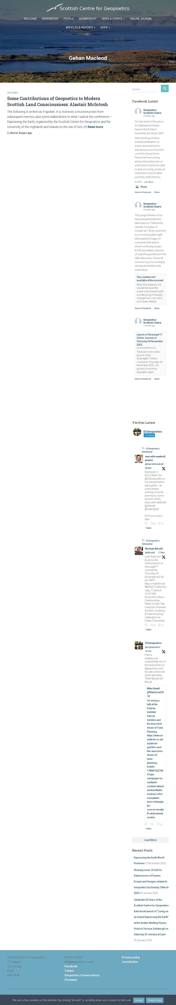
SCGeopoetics (153, 643)
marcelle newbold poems (155, 458)
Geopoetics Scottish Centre (152, 111)
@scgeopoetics (152, 647)
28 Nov (148, 468)
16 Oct (148, 651)
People (68, 18)
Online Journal (141, 18)
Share (157, 192)
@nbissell (150, 552)
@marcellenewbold (154, 464)
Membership (88, 18)
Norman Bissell (154, 548)
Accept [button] (138, 1000)
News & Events (113, 18)
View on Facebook (143, 192)
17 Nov (161, 552)
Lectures (12, 93)
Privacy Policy (154, 1000)
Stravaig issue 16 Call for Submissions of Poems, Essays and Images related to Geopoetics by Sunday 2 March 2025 (151, 881)
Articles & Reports (80, 27)
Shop (105, 27)
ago (25, 133)
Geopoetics (50, 18)
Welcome (30, 18)
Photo (141, 186)
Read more (95, 127)
